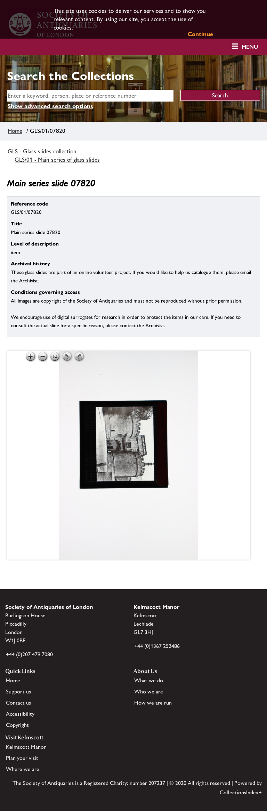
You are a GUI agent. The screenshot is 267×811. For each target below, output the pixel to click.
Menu (250, 46)
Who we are (148, 691)
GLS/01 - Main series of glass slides (57, 159)
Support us (18, 691)
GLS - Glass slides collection (42, 151)
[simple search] (90, 96)
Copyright (17, 725)
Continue (200, 34)
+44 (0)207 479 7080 (29, 654)
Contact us (18, 702)
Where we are (22, 769)
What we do (148, 680)
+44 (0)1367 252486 (157, 646)
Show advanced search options (50, 106)
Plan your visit (22, 758)
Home (15, 130)
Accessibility (20, 713)
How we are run (153, 702)
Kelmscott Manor (26, 747)
